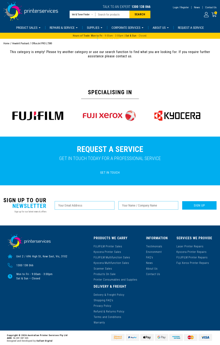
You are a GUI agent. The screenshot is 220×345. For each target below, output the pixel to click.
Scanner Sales (103, 268)
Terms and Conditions (107, 316)
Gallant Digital (44, 340)
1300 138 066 (140, 7)
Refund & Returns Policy (109, 310)
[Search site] (139, 14)
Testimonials (154, 246)
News (197, 7)
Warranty (99, 321)
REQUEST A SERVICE (191, 27)
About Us (152, 268)
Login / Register (181, 7)
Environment (154, 251)
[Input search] (112, 14)
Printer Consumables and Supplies (115, 279)
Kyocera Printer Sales (107, 251)
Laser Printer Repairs (190, 246)
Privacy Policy (102, 305)
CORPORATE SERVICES (128, 27)
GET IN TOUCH (110, 172)
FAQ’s (149, 257)
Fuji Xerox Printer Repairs (193, 262)
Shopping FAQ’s (103, 299)
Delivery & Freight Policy (109, 294)
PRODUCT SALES (28, 27)
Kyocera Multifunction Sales (111, 262)
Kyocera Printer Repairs (192, 251)
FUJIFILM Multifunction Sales (112, 257)
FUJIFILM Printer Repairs (192, 257)
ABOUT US (161, 27)
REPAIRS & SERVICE (64, 27)
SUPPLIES (95, 27)
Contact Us (211, 7)
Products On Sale (105, 273)
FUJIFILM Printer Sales (108, 246)
